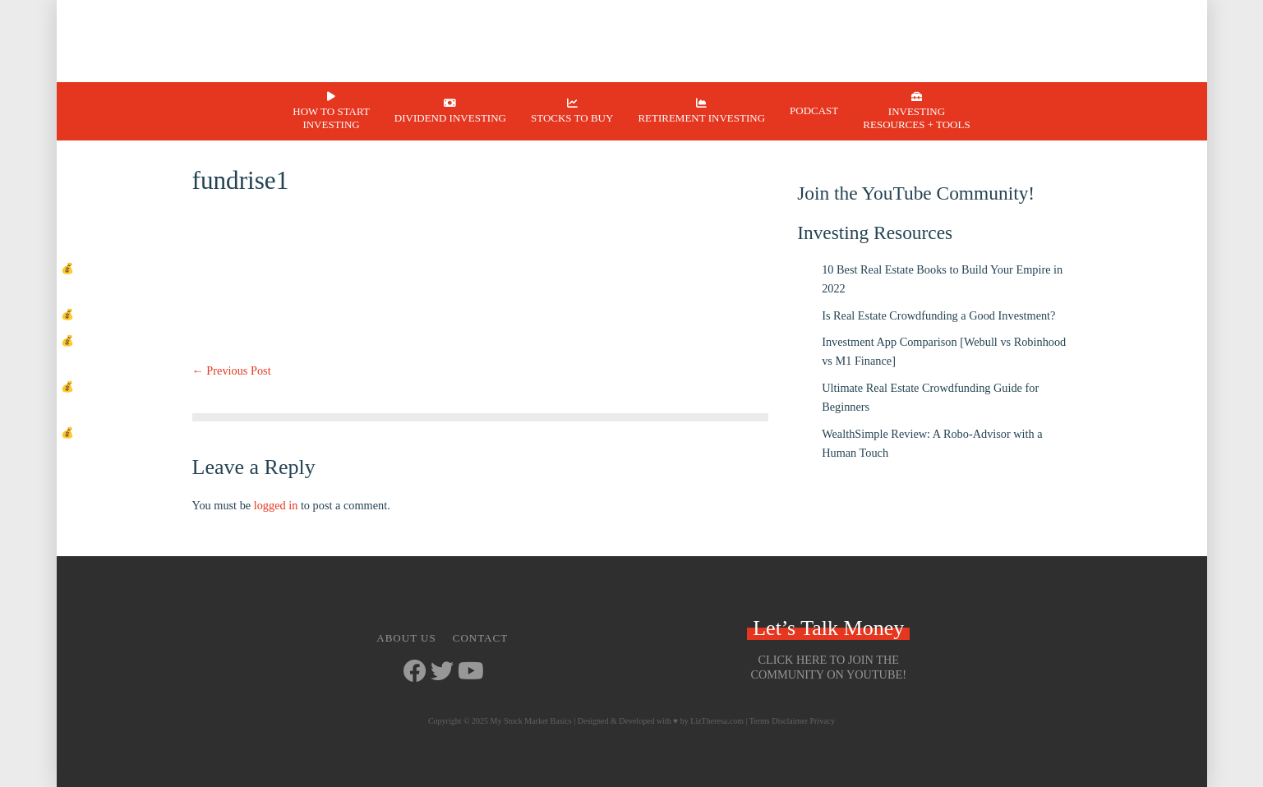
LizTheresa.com (717, 720)
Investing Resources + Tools (916, 118)
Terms (759, 720)
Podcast (814, 110)
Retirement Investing (701, 118)
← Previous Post (231, 370)
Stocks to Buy (572, 118)
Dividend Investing (450, 118)
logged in (276, 505)
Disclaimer (790, 720)
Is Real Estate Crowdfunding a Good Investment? (938, 315)
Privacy (823, 720)
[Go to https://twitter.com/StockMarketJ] (442, 672)
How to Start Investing (331, 118)
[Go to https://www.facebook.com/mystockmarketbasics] (414, 672)
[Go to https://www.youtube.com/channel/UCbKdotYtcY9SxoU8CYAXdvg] (469, 672)
